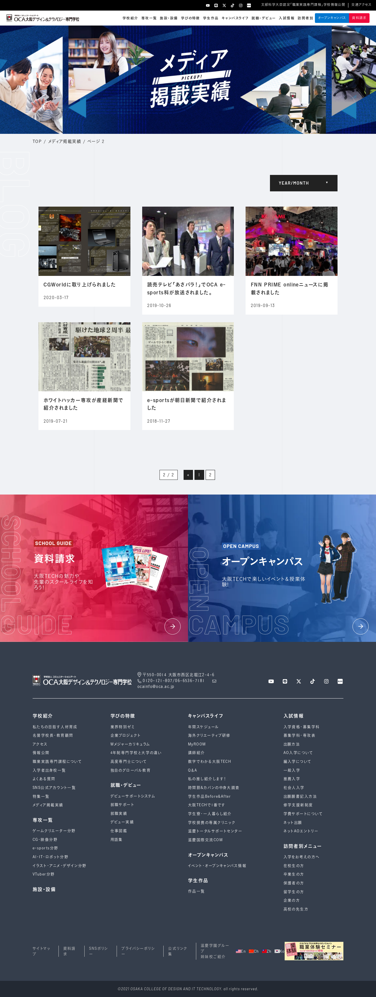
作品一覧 (196, 891)
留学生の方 (293, 892)
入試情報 (287, 18)
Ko (280, 951)
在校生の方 (293, 865)
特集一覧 (41, 796)
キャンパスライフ (235, 18)
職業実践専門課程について (57, 761)
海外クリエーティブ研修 (209, 735)
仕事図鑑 (118, 831)
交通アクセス (361, 5)
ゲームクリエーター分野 (54, 831)
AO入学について (298, 752)
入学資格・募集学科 (301, 727)
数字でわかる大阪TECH (209, 761)
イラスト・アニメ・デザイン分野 (60, 865)
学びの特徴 (190, 18)
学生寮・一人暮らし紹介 (210, 814)
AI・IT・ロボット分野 (50, 857)
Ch (254, 951)
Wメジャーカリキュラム (130, 744)
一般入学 (292, 770)
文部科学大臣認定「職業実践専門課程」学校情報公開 (303, 5)
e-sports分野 (45, 848)
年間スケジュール (203, 727)
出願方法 (291, 744)
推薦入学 (292, 779)
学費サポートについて (303, 814)
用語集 (116, 839)
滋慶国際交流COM (205, 840)
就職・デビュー (263, 18)
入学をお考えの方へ (301, 857)
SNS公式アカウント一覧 (54, 787)
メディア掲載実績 (64, 141)
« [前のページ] (188, 474)
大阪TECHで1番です (207, 805)
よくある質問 (44, 779)
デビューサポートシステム (133, 796)
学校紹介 (130, 18)
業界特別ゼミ (122, 727)
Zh (267, 951)
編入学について (297, 761)
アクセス (40, 744)
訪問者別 (305, 18)
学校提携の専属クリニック (211, 822)
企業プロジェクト (125, 735)
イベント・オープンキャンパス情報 (217, 865)
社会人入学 (294, 787)
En (241, 951)
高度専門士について (128, 761)
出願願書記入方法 (300, 796)
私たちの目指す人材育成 (55, 727)
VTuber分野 (44, 874)
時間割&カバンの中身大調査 (214, 787)
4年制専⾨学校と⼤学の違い (136, 752)
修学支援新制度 (298, 805)
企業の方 (291, 900)
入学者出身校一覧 (49, 770)
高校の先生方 (296, 909)
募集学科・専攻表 (299, 735)
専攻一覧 (149, 18)
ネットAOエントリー (300, 831)
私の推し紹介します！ (207, 779)
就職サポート (122, 804)
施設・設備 (169, 18)
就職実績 (118, 813)
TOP (37, 141)
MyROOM (197, 744)
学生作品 (211, 18)
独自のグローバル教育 (130, 770)
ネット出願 (292, 822)
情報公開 (41, 752)
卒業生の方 (293, 874)
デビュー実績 (122, 822)
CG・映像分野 (45, 839)
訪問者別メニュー (302, 846)
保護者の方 (293, 883)
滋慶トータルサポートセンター (215, 831)
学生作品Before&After (209, 796)
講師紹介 (196, 752)
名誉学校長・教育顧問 (53, 735)
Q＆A (192, 770)
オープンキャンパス (332, 18)
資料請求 (359, 18)
